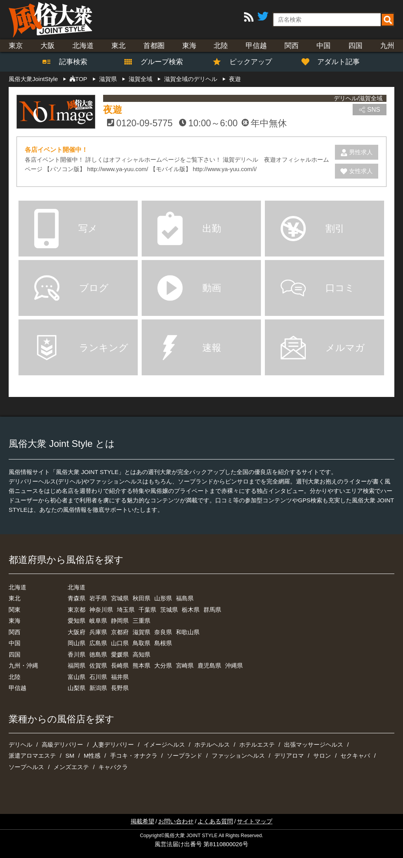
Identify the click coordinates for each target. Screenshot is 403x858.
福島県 (185, 598)
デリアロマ (289, 755)
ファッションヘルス (238, 755)
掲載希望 (142, 821)
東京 (16, 46)
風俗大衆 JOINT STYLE (191, 835)
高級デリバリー (62, 744)
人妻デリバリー (113, 744)
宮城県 (120, 598)
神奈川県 (101, 609)
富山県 (76, 676)
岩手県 (98, 598)
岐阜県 (98, 620)
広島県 (98, 643)
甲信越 (256, 46)
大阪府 (76, 632)
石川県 (98, 676)
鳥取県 (141, 643)
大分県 (163, 665)
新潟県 (98, 688)
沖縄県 (234, 665)
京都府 (120, 632)
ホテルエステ (257, 744)
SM (69, 755)
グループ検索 (157, 61)
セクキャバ (355, 755)
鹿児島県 (209, 665)
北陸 (221, 46)
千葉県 (147, 609)
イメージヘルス (164, 744)
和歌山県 (188, 632)
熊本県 (141, 665)
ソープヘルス (26, 767)
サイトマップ (254, 821)
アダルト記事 (334, 62)
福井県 (120, 676)
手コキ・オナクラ (133, 755)
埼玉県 (126, 609)
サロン (322, 755)
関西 (292, 46)
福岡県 (76, 665)
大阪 (48, 46)
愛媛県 (120, 654)
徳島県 (98, 654)
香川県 (76, 654)
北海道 (83, 46)
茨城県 (169, 609)
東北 (118, 46)
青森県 (76, 598)
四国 (355, 46)
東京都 (76, 609)
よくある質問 (215, 821)
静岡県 (120, 620)
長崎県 (120, 665)
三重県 (141, 620)
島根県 (163, 643)
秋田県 (141, 598)
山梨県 (76, 688)
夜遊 (112, 109)
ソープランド (184, 755)
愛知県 (76, 620)
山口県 (120, 643)
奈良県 (163, 632)
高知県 (141, 654)
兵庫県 (98, 632)
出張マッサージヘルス (313, 744)
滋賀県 (141, 632)
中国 (323, 46)
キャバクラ (113, 767)
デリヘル (20, 744)
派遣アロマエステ (32, 755)
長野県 (120, 688)
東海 (189, 46)
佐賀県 (98, 665)
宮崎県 (185, 665)
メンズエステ (71, 767)
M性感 (92, 755)
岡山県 (76, 643)
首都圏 (154, 46)
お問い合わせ (176, 821)
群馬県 (212, 609)
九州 (387, 46)
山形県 (163, 598)
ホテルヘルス (212, 744)
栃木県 (191, 609)
